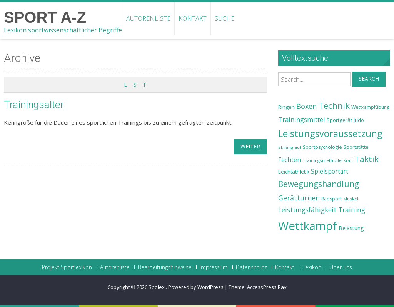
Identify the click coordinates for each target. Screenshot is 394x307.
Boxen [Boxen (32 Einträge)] (306, 106)
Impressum (214, 267)
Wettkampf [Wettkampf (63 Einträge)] (307, 226)
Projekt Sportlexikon (67, 267)
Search (369, 78)
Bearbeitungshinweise (165, 267)
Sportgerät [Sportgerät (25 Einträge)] (339, 120)
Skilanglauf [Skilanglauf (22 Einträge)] (289, 147)
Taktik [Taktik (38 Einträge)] (367, 159)
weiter (250, 146)
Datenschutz (251, 267)
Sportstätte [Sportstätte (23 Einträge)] (356, 147)
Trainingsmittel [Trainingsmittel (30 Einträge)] (301, 119)
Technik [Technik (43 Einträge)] (334, 106)
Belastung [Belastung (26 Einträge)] (351, 228)
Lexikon (311, 267)
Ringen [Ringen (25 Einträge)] (286, 106)
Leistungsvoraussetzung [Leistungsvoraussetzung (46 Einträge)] (330, 133)
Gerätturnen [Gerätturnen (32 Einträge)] (299, 197)
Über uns (340, 267)
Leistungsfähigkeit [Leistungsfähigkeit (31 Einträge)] (307, 209)
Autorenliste (148, 18)
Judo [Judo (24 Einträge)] (359, 120)
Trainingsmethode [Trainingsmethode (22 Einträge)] (322, 160)
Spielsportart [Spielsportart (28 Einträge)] (329, 171)
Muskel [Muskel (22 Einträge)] (350, 199)
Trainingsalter (34, 104)
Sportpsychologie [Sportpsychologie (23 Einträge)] (322, 147)
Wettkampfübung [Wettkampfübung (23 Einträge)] (370, 107)
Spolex (157, 287)
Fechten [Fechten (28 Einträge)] (289, 160)
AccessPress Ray (267, 287)
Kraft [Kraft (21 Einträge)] (348, 160)
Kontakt (193, 18)
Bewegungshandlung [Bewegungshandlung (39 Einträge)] (318, 184)
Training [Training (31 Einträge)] (351, 209)
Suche (224, 18)
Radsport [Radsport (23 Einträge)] (331, 198)
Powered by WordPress (196, 287)
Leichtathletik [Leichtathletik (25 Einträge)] (293, 171)
